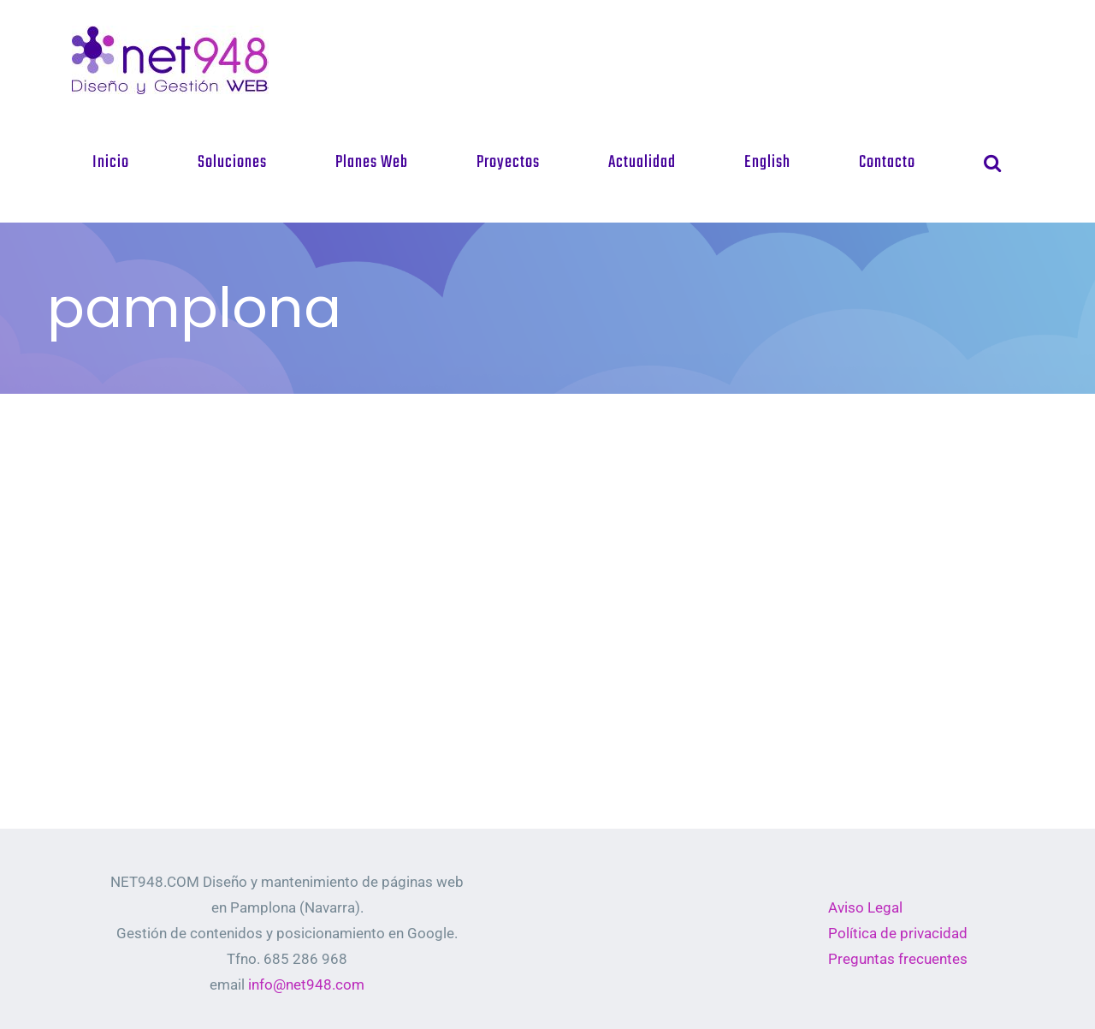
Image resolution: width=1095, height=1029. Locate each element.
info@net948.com (306, 984)
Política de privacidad (898, 933)
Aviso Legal (865, 907)
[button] (992, 162)
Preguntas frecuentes (898, 958)
